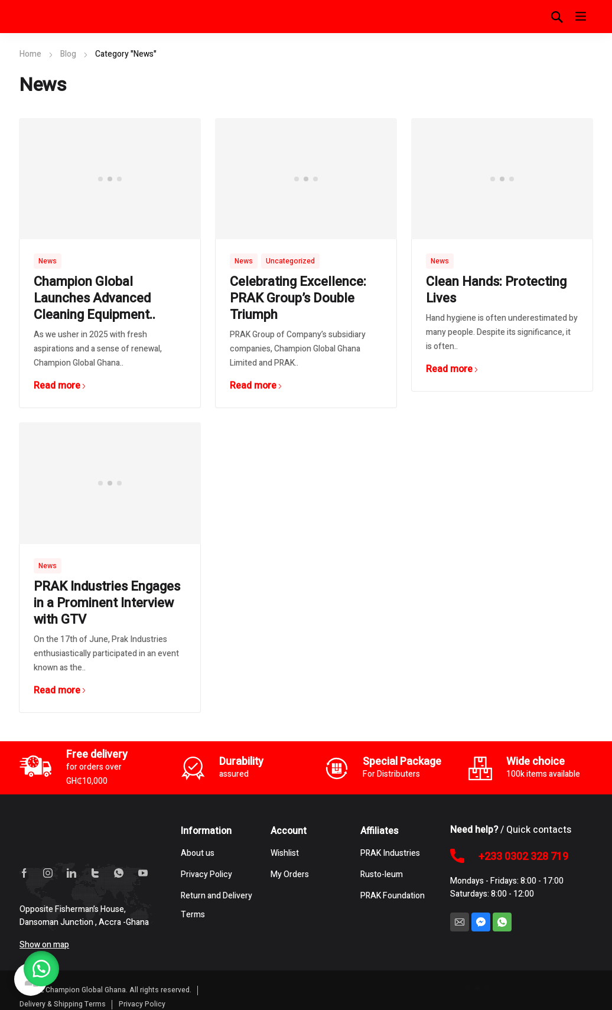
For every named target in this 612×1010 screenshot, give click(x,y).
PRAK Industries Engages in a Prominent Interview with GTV (107, 603)
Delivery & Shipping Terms (62, 1004)
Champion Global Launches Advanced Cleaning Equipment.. (94, 298)
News (47, 261)
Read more (60, 386)
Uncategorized (290, 261)
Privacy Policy (142, 1004)
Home (30, 54)
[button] (41, 968)
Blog (68, 54)
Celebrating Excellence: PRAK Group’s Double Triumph (298, 298)
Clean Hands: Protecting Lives (496, 290)
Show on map (44, 945)
